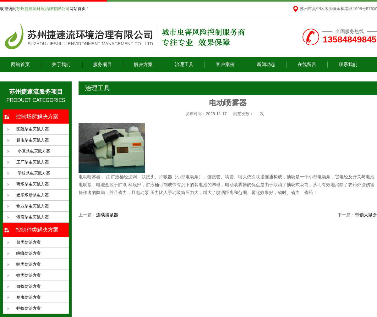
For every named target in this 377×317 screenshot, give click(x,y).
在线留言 (307, 64)
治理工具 (184, 64)
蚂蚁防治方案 (28, 308)
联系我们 (348, 64)
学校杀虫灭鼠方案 (33, 173)
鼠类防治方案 (28, 242)
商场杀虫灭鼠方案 (32, 184)
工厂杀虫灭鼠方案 (32, 162)
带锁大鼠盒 (366, 214)
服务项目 (102, 64)
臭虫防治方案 (28, 297)
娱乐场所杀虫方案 (32, 195)
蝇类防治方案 (28, 264)
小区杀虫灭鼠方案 (33, 151)
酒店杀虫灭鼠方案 (32, 217)
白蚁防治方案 (28, 286)
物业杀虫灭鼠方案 (32, 206)
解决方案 (143, 64)
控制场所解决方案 (37, 117)
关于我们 (61, 64)
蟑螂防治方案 (28, 253)
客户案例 (225, 64)
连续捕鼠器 (107, 214)
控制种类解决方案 (37, 230)
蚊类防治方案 (28, 275)
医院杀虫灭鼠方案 (32, 129)
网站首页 (20, 64)
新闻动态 (266, 64)
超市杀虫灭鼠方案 (32, 140)
